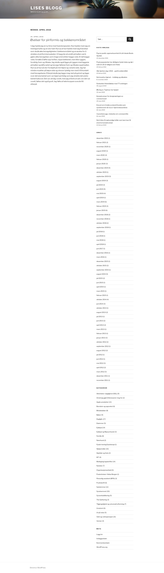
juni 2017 (99, 249)
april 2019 (100, 198)
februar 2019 (101, 206)
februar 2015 (101, 295)
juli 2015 (99, 278)
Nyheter (99, 466)
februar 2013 (101, 333)
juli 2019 (99, 185)
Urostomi (99, 508)
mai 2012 (99, 363)
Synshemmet (101, 491)
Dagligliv (99, 419)
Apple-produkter (102, 402)
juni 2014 (99, 304)
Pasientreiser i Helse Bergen (106, 474)
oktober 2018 (101, 223)
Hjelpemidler (101, 449)
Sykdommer (100, 487)
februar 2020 (101, 159)
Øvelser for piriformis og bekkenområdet (58, 40)
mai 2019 (99, 193)
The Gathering (101, 500)
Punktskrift (100, 483)
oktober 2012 (101, 342)
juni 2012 (99, 359)
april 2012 (100, 367)
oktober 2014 (101, 299)
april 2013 (100, 325)
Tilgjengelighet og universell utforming (110, 504)
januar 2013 (100, 338)
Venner (99, 521)
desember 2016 (102, 253)
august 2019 (101, 180)
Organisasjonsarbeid (103, 470)
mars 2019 (100, 202)
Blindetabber (101, 410)
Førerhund (100, 440)
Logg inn (99, 534)
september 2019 (102, 176)
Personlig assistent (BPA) (105, 478)
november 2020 (102, 147)
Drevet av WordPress (38, 568)
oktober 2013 (101, 308)
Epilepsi (99, 428)
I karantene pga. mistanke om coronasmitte (112, 114)
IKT (97, 457)
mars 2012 (100, 372)
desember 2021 (102, 138)
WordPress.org (101, 547)
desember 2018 (102, 215)
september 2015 (102, 270)
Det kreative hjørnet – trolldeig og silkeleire (111, 77)
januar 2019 (100, 210)
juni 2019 (99, 189)
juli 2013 (99, 316)
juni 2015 (99, 282)
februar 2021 (101, 142)
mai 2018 (99, 240)
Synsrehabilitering (102, 495)
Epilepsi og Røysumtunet (105, 432)
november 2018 (102, 219)
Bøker (98, 415)
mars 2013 (100, 329)
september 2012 (102, 346)
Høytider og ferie (102, 453)
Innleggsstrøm (101, 538)
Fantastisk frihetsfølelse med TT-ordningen (111, 84)
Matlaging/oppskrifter (104, 461)
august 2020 (101, 151)
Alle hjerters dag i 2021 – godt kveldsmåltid (112, 71)
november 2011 (102, 380)
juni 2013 (99, 321)
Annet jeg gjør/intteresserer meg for (109, 398)
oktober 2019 (101, 172)
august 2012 (101, 350)
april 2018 (100, 244)
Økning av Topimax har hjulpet (107, 90)
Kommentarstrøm (103, 543)
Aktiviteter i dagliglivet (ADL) (106, 394)
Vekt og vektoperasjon (104, 517)
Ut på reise (100, 512)
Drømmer (100, 423)
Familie (99, 436)
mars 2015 (100, 291)
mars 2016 (100, 257)
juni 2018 (99, 236)
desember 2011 (102, 376)
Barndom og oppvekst (104, 406)
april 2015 (100, 287)
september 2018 (102, 227)
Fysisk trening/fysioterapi (105, 444)
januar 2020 (100, 164)
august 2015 (101, 274)
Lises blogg (46, 7)
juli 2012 (99, 355)
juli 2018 (99, 231)
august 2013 (101, 312)
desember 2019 (102, 168)
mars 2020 (100, 155)
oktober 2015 (101, 265)
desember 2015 (102, 261)
